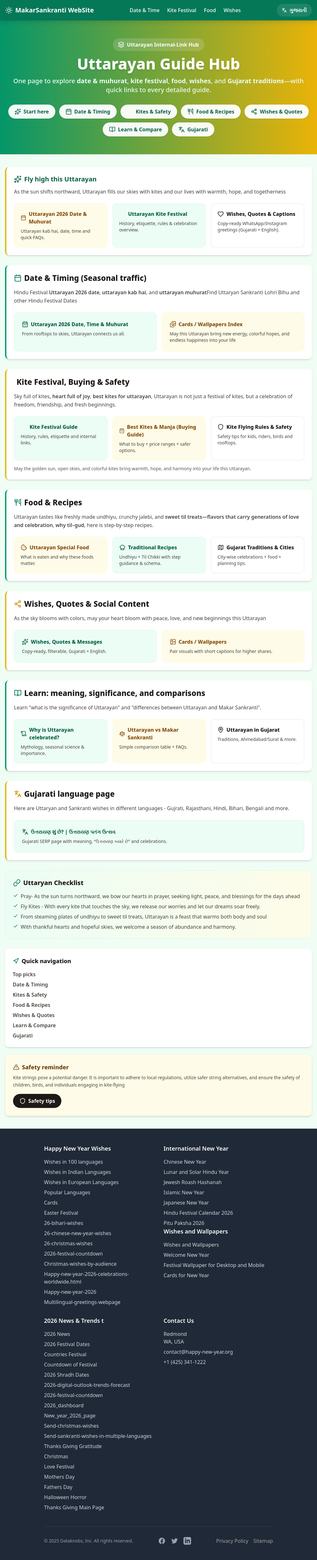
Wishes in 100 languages (73, 1161)
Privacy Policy (232, 1540)
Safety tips (37, 1100)
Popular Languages (67, 1192)
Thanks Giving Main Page (74, 1507)
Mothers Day (59, 1476)
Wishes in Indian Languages (77, 1171)
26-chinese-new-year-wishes (77, 1233)
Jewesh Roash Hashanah (193, 1182)
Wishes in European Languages (81, 1182)
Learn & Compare (135, 129)
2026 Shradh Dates (66, 1374)
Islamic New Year (184, 1192)
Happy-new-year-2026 (70, 1291)
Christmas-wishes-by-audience (80, 1263)
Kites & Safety (149, 111)
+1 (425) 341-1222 (185, 1362)
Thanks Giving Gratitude (73, 1446)
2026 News (57, 1333)
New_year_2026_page (70, 1415)
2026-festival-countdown (73, 1253)
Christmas (56, 1456)
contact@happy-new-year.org (198, 1351)
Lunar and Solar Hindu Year (196, 1171)
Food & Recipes (210, 111)
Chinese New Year (185, 1161)
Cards (51, 1202)
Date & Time (145, 10)
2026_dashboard (64, 1405)
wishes (101, 808)
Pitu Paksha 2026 (184, 1223)
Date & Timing (87, 111)
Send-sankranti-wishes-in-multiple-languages (98, 1435)
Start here (32, 111)
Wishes (232, 10)
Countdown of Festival (70, 1364)
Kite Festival (181, 10)
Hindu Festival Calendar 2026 (198, 1212)
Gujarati (193, 129)
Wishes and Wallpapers (191, 1244)
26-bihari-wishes (63, 1223)
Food (210, 10)
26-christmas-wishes (68, 1243)
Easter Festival (61, 1212)
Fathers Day (58, 1486)
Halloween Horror (65, 1497)
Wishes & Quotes (276, 111)
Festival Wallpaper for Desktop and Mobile (214, 1265)
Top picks (24, 974)
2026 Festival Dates (67, 1344)
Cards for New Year (186, 1275)
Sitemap (263, 1540)
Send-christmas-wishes (71, 1425)
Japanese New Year (186, 1202)
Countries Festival (65, 1354)
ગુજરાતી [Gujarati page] (294, 10)
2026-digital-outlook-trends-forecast (87, 1384)
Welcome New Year (187, 1254)
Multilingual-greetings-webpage (82, 1302)
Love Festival (59, 1466)
